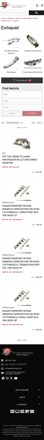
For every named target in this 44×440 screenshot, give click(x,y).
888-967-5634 (10, 360)
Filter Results (22, 80)
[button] (22, 12)
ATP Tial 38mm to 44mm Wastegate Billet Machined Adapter (19, 159)
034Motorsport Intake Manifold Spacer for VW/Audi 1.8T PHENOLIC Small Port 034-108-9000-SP (20, 315)
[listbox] (22, 94)
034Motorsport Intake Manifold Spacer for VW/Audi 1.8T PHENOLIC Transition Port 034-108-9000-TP (21, 263)
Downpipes (11, 72)
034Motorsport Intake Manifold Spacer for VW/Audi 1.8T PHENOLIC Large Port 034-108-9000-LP (20, 210)
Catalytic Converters (32, 51)
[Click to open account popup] (37, 5)
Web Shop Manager (22, 427)
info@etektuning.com (13, 368)
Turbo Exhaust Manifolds (33, 72)
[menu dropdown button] (42, 5)
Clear (12, 113)
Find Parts (32, 113)
